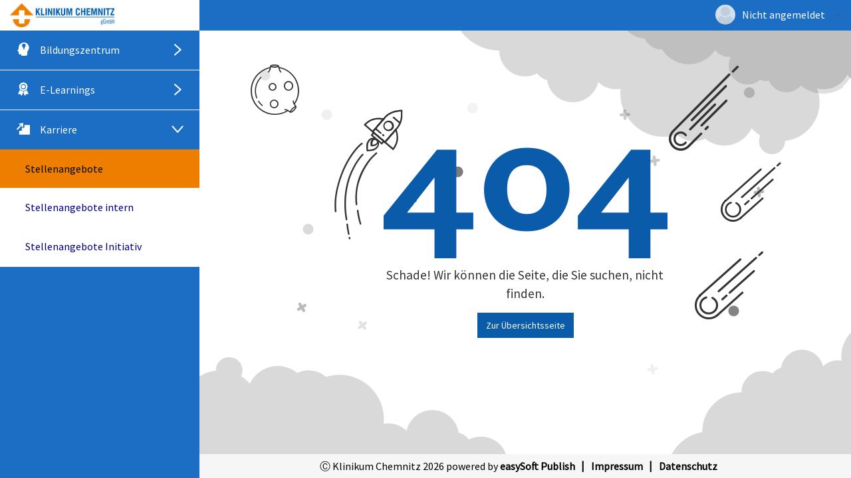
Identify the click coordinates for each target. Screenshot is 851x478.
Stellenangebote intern (79, 207)
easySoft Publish (537, 466)
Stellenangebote (64, 168)
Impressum (617, 466)
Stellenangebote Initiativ (83, 246)
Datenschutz (688, 466)
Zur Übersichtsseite (525, 325)
